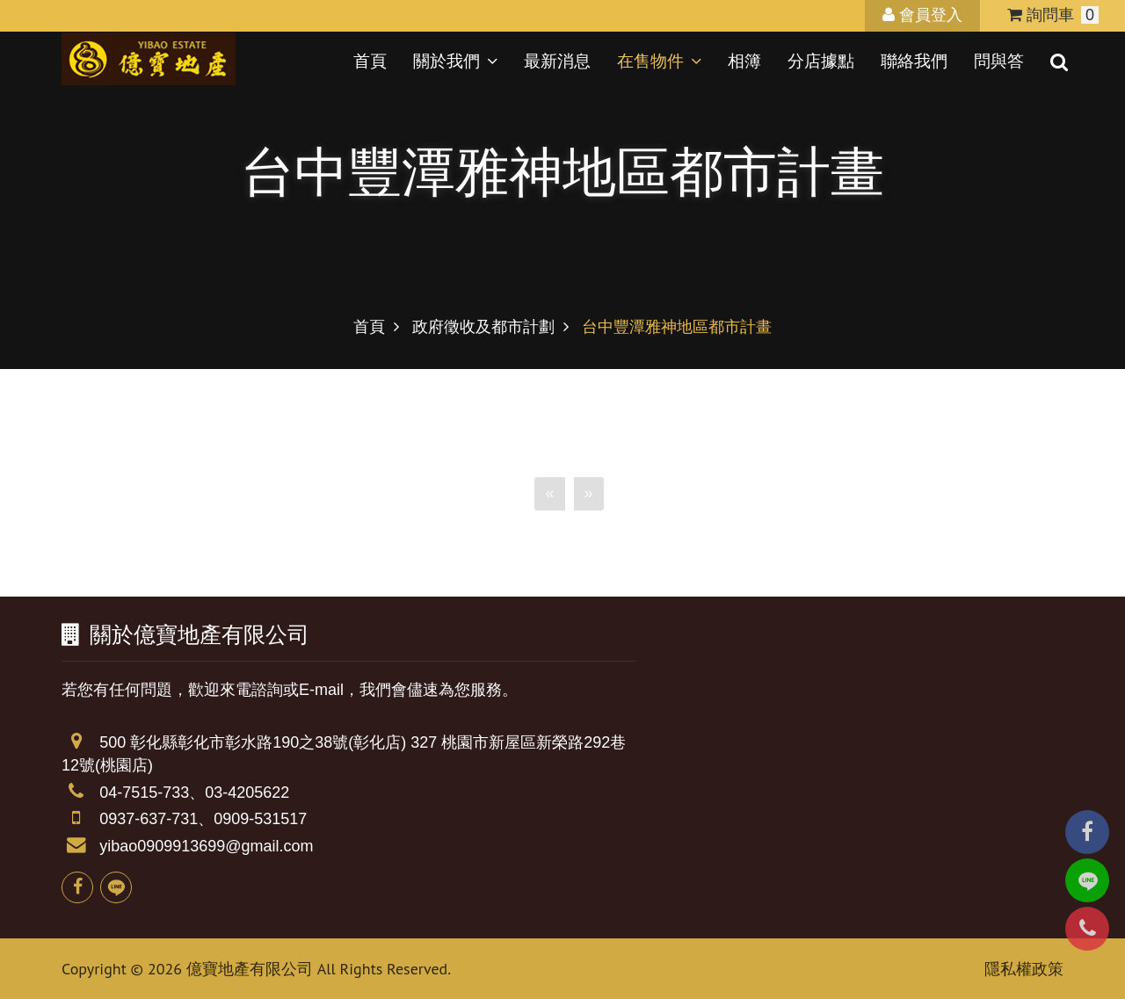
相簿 (744, 61)
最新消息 (557, 61)
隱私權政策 (1023, 969)
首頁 (370, 61)
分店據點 (821, 61)
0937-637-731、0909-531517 (203, 819)
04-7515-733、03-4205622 (194, 792)
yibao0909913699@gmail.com (206, 846)
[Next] (589, 519)
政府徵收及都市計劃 (483, 327)
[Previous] (549, 519)
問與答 (999, 61)
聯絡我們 (914, 61)
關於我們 (455, 61)
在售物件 (659, 61)
